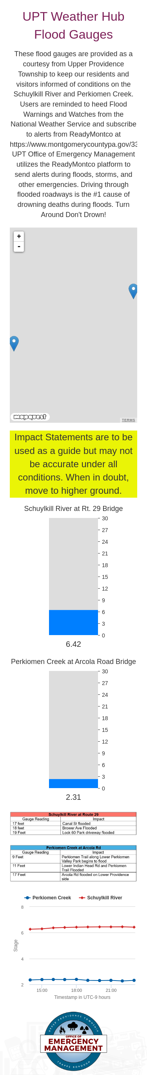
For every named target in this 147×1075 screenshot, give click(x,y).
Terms (128, 420)
